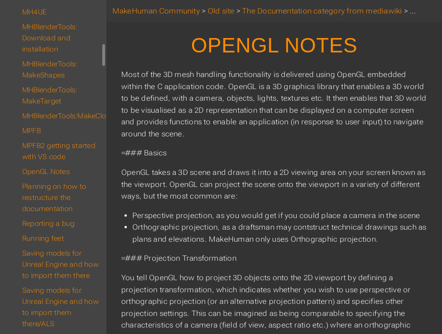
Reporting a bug (48, 223)
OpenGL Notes (46, 171)
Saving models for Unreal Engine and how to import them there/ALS (60, 307)
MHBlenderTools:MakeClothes (64, 116)
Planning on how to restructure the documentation (54, 197)
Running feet (43, 238)
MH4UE (34, 12)
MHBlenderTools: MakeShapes (49, 69)
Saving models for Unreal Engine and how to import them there (60, 264)
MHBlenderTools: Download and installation (49, 38)
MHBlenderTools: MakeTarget (49, 95)
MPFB (31, 131)
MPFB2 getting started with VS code (58, 151)
